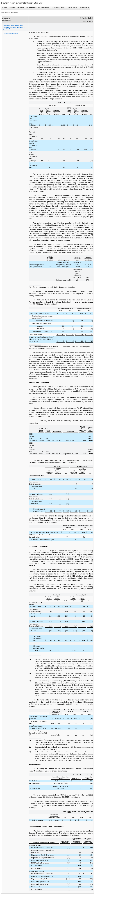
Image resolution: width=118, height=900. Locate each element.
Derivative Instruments (10, 33)
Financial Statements (16, 8)
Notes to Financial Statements (37, 8)
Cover (4, 8)
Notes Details (84, 8)
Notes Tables (72, 8)
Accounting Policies (58, 8)
